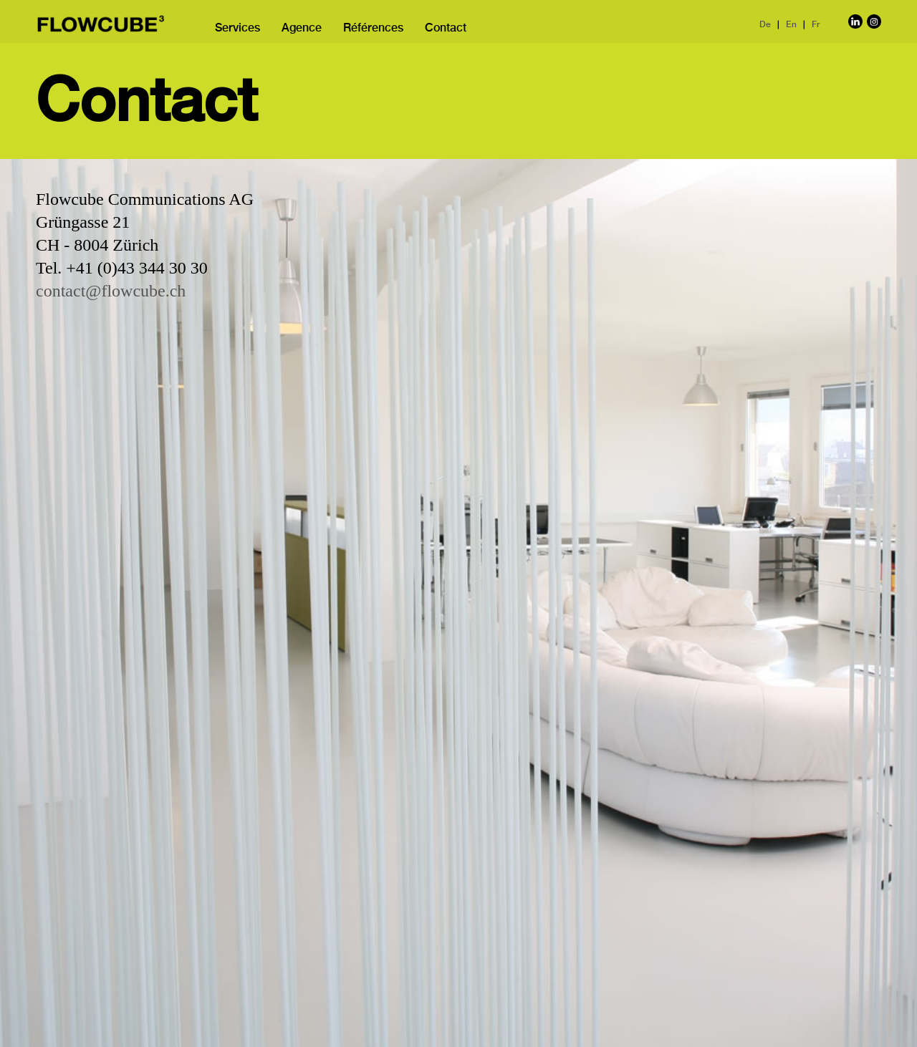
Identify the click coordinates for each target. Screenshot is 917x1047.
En (791, 25)
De (765, 25)
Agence (302, 28)
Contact (445, 28)
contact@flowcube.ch (111, 290)
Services (237, 28)
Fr (816, 25)
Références (373, 28)
